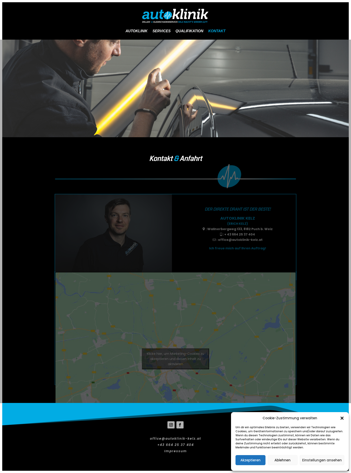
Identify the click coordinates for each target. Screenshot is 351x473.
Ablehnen (282, 460)
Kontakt (216, 31)
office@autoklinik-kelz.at (240, 240)
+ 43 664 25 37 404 (239, 234)
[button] (342, 418)
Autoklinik (137, 31)
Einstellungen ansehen (322, 460)
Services (161, 31)
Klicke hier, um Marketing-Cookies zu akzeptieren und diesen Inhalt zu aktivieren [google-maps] (175, 358)
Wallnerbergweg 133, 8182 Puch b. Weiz (240, 229)
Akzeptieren (250, 460)
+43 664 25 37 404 (175, 445)
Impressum (175, 451)
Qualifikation (189, 31)
